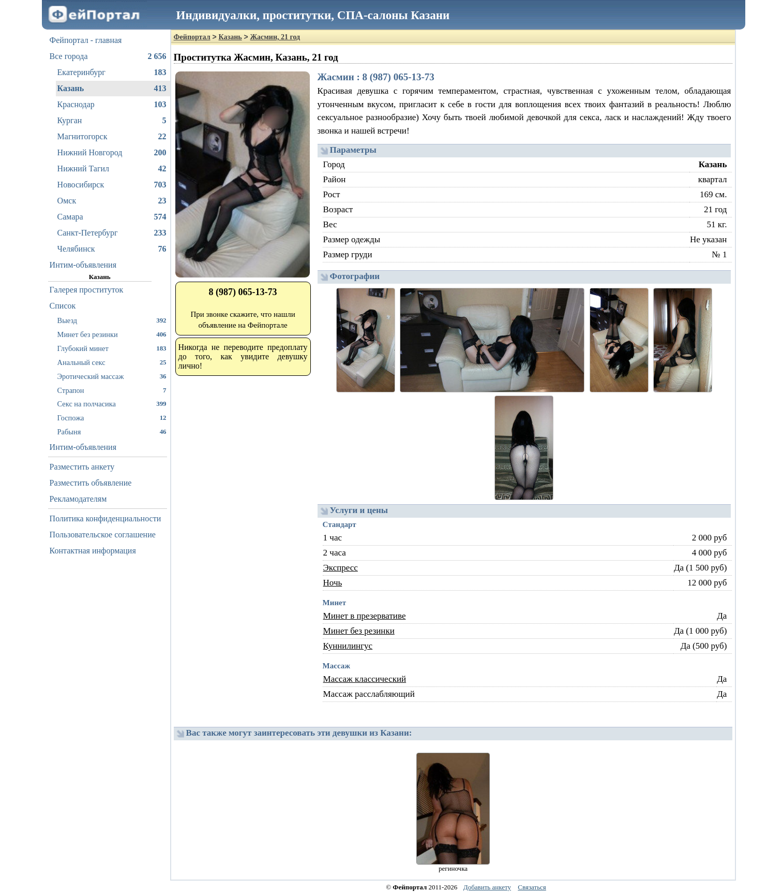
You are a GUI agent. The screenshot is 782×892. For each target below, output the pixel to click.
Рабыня (112, 431)
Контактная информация (93, 550)
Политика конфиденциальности (105, 518)
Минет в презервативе (364, 616)
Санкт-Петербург (112, 233)
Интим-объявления (83, 264)
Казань (112, 88)
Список (63, 305)
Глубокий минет (112, 348)
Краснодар (112, 104)
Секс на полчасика (112, 404)
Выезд (112, 320)
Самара (112, 217)
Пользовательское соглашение (103, 534)
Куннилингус (348, 646)
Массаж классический (365, 679)
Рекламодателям (78, 498)
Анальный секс (112, 362)
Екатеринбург (112, 72)
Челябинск (112, 249)
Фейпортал (192, 37)
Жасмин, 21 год (275, 37)
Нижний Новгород (112, 152)
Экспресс (340, 568)
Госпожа (112, 417)
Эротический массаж (112, 376)
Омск (112, 201)
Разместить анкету (82, 466)
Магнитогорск (112, 136)
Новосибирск (112, 185)
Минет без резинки (112, 334)
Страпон (112, 390)
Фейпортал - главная (86, 40)
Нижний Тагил (112, 169)
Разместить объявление (91, 482)
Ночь (332, 583)
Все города (108, 56)
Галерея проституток (87, 289)
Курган (112, 120)
